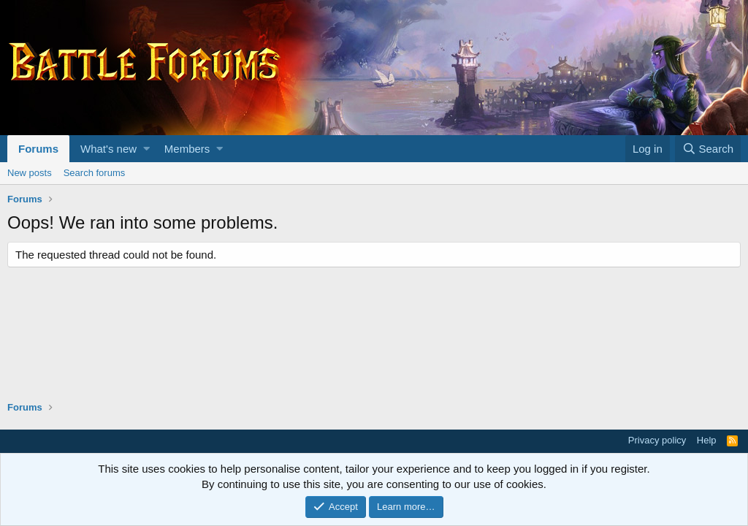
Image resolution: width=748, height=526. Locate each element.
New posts (29, 172)
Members (187, 148)
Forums (38, 148)
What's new (108, 148)
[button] (146, 148)
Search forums (95, 172)
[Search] (708, 148)
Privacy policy (657, 440)
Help (707, 440)
